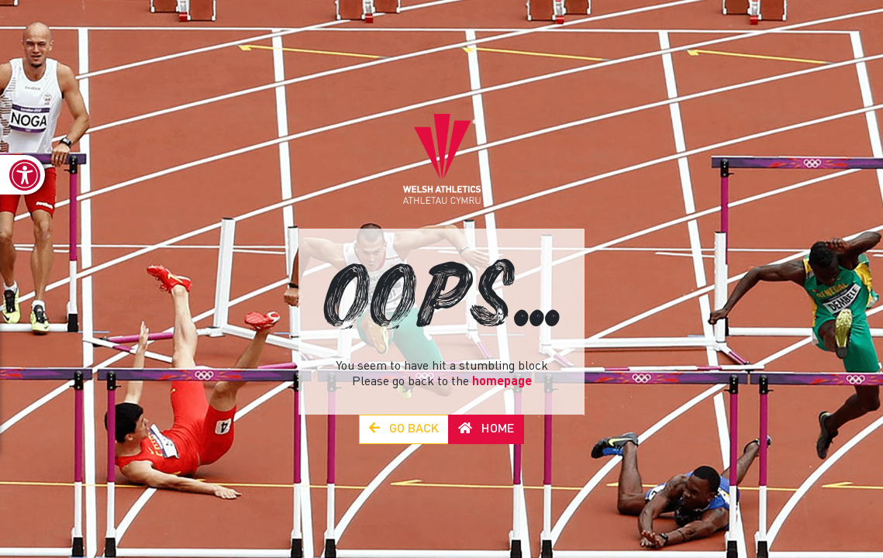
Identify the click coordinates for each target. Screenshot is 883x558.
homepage (502, 382)
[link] (22, 175)
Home (486, 429)
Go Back (404, 429)
